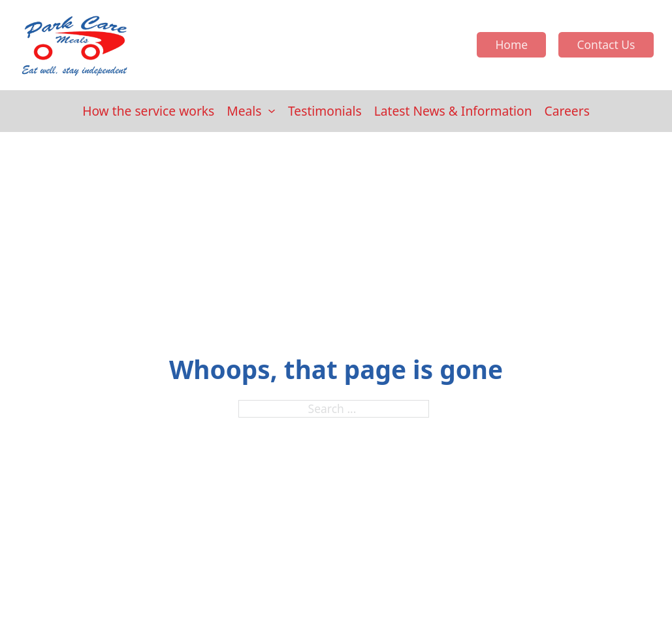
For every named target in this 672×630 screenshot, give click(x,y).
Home (511, 44)
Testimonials (325, 111)
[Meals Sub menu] (272, 111)
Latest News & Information (453, 111)
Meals (244, 111)
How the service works (148, 111)
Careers (567, 111)
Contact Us (606, 44)
